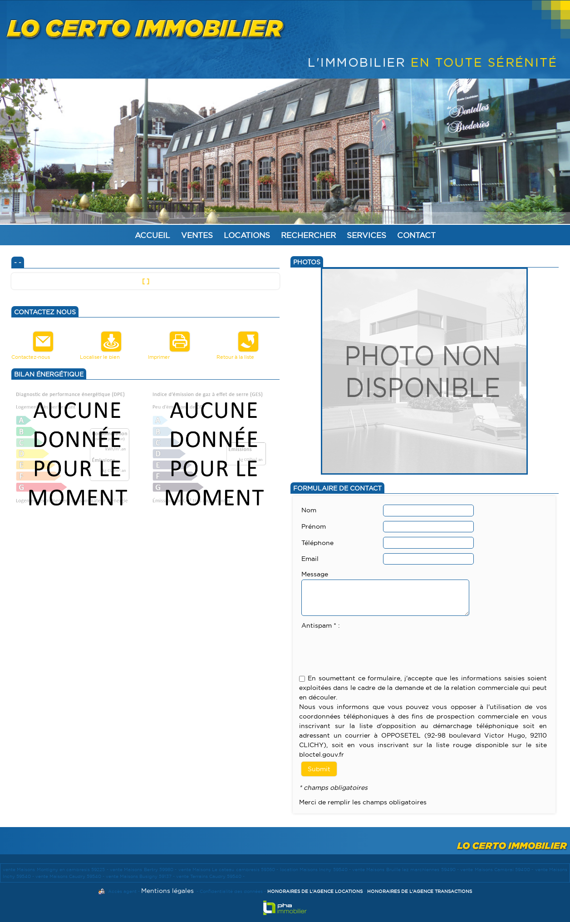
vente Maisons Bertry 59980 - (144, 869)
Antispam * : (320, 625)
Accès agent (122, 891)
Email (310, 559)
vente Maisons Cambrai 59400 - (497, 869)
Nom (308, 510)
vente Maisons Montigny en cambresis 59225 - (56, 869)
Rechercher (308, 235)
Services (366, 235)
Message (314, 574)
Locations (247, 235)
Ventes (197, 235)
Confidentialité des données (231, 891)
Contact (416, 235)
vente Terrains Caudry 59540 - (210, 876)
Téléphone (317, 543)
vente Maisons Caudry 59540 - (70, 876)
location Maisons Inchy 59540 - (316, 869)
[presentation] (370, 648)
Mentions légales (167, 891)
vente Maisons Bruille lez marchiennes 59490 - (406, 869)
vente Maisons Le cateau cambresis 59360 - (229, 869)
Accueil (152, 235)
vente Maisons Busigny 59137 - (141, 876)
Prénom (313, 526)
